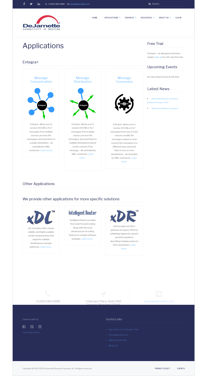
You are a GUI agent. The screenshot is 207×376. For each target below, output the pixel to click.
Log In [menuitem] (178, 17)
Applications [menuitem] (111, 17)
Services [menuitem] (129, 17)
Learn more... (46, 247)
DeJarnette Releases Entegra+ (165, 108)
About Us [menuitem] (164, 17)
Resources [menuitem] (146, 17)
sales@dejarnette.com (80, 4)
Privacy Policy (162, 368)
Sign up (158, 57)
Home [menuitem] (94, 17)
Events (181, 368)
